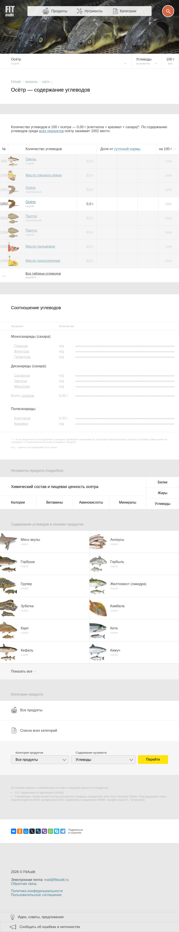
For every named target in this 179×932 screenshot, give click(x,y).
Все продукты (26, 710)
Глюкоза (20, 346)
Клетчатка (22, 418)
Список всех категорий (34, 730)
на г (166, 149)
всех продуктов (51, 131)
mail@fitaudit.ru (56, 880)
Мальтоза (22, 386)
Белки (162, 482)
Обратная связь (24, 884)
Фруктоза (21, 351)
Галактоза (22, 357)
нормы (127, 149)
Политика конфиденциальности (37, 891)
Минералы (127, 502)
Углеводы (162, 504)
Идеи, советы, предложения (41, 917)
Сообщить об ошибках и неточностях (50, 927)
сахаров (27, 396)
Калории (18, 502)
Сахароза (22, 375)
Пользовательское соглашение (36, 895)
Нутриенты (93, 11)
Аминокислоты (91, 502)
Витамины (54, 502)
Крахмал (21, 424)
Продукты (59, 11)
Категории (128, 11)
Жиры (162, 493)
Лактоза (20, 381)
